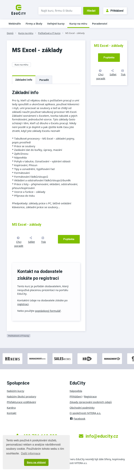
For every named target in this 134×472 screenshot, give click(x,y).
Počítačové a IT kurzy (49, 33)
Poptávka (68, 239)
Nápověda (76, 391)
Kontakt (11, 413)
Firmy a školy (34, 23)
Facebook (77, 418)
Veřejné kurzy (56, 23)
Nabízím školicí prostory (21, 396)
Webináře (15, 23)
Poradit (44, 80)
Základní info (23, 79)
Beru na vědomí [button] (36, 462)
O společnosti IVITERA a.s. (85, 413)
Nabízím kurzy (15, 391)
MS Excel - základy (75, 33)
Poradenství (99, 23)
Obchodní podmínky (82, 407)
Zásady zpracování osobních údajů (91, 402)
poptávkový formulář (48, 310)
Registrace (90, 396)
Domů (10, 33)
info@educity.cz (98, 436)
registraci (23, 304)
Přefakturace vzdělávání (21, 402)
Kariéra (11, 407)
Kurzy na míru (78, 23)
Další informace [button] (30, 453)
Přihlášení (114, 10)
